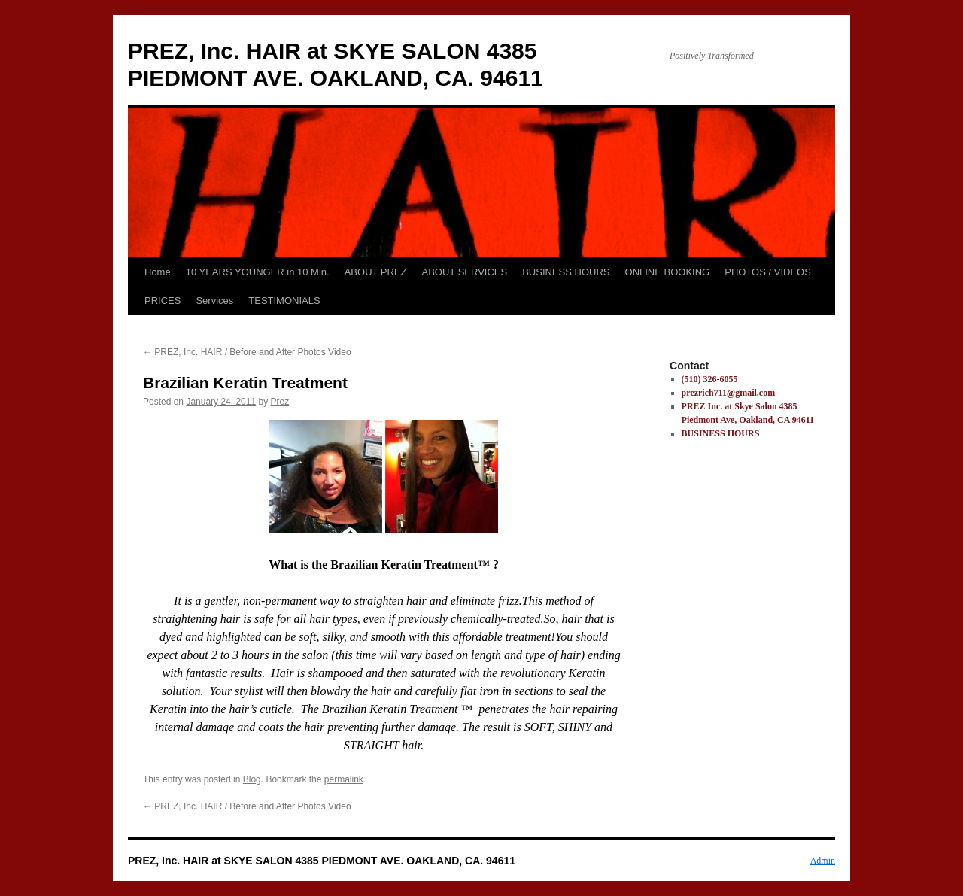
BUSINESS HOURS (565, 272)
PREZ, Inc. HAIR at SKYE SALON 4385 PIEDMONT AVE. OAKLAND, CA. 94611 (321, 861)
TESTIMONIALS (284, 300)
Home (157, 272)
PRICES (162, 300)
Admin (822, 860)
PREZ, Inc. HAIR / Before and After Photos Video (247, 352)
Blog (252, 779)
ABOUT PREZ (376, 272)
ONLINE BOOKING (667, 272)
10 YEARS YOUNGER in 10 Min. (258, 272)
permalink (343, 779)
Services (214, 300)
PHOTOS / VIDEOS (768, 272)
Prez (280, 401)
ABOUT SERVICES (465, 272)
